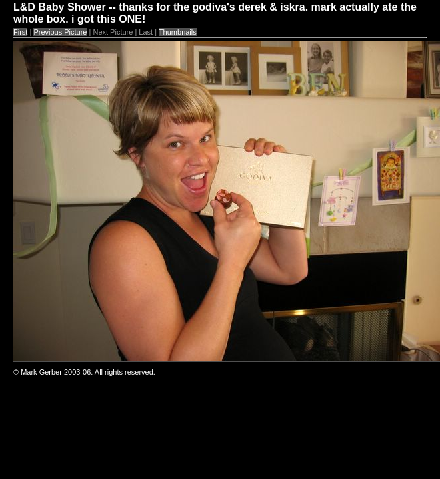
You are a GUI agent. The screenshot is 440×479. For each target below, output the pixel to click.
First (20, 32)
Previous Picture (60, 32)
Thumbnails (178, 32)
